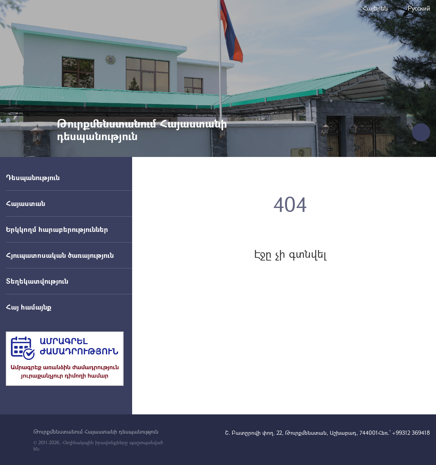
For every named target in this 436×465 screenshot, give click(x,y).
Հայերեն (375, 8)
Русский (419, 8)
